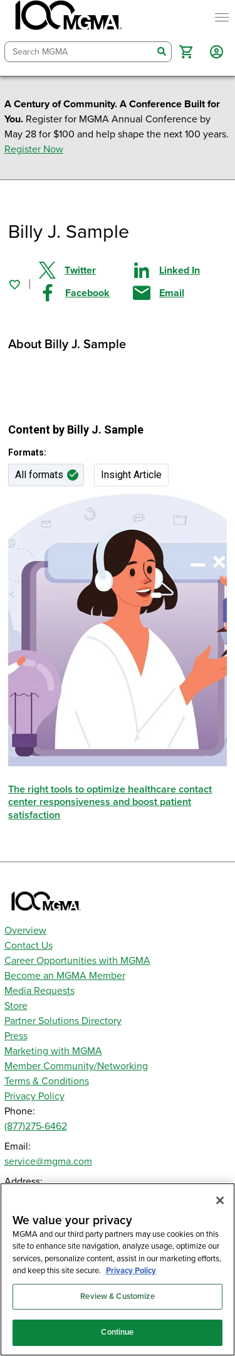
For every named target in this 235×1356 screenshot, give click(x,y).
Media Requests (39, 991)
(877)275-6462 (35, 1126)
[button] (186, 52)
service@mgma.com (48, 1161)
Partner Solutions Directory (63, 1021)
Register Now (33, 149)
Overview (25, 930)
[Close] (220, 1200)
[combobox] (79, 51)
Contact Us (28, 945)
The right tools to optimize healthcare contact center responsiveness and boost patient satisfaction (110, 802)
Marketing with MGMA (53, 1051)
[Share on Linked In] (180, 270)
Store (16, 1006)
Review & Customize (117, 1296)
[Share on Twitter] (86, 270)
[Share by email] (180, 293)
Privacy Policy (34, 1096)
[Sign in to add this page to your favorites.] (14, 284)
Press (16, 1036)
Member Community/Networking (76, 1066)
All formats (39, 475)
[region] (117, 1269)
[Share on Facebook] (86, 293)
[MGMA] (67, 17)
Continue (117, 1332)
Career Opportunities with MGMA (77, 960)
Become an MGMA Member (64, 975)
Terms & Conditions (46, 1081)
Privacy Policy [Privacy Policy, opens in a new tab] (131, 1271)
